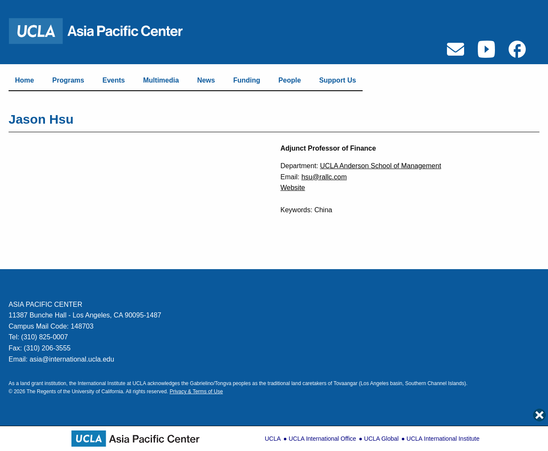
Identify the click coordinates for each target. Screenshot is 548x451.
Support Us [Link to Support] (337, 80)
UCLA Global (381, 438)
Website (292, 187)
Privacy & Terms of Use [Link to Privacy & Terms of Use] (196, 392)
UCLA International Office (322, 438)
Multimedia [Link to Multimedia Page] (161, 80)
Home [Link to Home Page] (24, 80)
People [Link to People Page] (289, 80)
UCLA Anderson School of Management (380, 165)
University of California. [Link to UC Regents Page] (97, 392)
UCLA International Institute (443, 438)
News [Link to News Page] (206, 80)
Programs (68, 80)
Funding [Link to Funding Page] (246, 80)
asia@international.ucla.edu (72, 359)
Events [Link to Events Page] (113, 80)
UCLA (272, 438)
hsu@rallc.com (324, 177)
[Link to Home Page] (101, 30)
